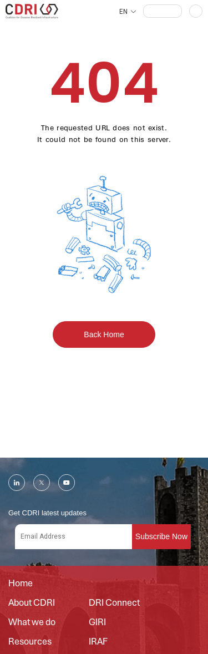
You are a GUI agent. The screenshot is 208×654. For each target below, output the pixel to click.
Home (20, 583)
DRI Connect (114, 603)
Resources (30, 641)
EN (123, 12)
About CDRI (31, 603)
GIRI (97, 622)
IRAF (98, 641)
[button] (162, 11)
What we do (31, 622)
